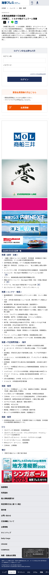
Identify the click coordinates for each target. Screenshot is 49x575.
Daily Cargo (5, 538)
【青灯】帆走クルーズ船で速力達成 (15, 453)
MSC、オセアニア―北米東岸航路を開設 (17, 319)
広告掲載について (7, 521)
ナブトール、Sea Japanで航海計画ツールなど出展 (22, 285)
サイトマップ (6, 533)
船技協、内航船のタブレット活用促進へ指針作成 (19, 410)
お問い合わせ (6, 515)
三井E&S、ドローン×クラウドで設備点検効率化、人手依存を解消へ (25, 396)
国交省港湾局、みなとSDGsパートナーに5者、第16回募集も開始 (25, 337)
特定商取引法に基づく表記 (11, 504)
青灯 (3, 450)
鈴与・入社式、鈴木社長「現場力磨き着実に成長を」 (21, 327)
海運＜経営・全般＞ (10, 255)
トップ (4, 572)
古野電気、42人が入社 (11, 404)
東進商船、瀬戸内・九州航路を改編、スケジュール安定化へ (23, 317)
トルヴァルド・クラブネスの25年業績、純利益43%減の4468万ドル (25, 371)
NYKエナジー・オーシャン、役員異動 (16, 442)
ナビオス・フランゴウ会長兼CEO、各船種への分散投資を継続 (24, 345)
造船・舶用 (6, 386)
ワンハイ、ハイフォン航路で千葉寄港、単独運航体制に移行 (23, 335)
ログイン (24, 79)
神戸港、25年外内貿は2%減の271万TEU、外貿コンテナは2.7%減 (25, 322)
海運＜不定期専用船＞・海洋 (14, 342)
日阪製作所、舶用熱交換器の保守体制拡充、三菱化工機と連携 (24, 399)
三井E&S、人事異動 (10, 445)
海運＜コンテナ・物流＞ (12, 292)
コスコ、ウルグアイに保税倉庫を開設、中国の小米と (21, 314)
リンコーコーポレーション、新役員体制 (17, 440)
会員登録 (24, 108)
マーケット (21, 572)
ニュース (12, 572)
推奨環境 (4, 487)
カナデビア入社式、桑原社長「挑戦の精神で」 (19, 402)
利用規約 (4, 493)
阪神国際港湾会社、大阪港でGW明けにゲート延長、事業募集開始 (25, 307)
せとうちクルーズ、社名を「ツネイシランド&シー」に (21, 287)
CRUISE (4, 544)
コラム (35, 572)
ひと (3, 427)
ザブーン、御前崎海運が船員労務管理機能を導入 (19, 277)
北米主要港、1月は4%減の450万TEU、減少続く (19, 325)
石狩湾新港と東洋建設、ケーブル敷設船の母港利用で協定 (22, 263)
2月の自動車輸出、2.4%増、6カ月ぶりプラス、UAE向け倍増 (23, 378)
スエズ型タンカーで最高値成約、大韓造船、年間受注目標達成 (24, 394)
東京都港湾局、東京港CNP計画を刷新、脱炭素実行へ (21, 304)
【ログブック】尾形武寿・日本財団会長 (17, 430)
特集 (41, 572)
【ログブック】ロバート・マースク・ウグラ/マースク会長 (22, 437)
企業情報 (4, 527)
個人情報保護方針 (38, 554)
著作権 (3, 510)
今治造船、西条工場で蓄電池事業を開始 (17, 407)
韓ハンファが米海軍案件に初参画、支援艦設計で (19, 412)
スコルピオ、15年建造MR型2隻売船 (15, 381)
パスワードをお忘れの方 (38, 74)
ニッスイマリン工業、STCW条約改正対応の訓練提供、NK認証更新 (25, 270)
